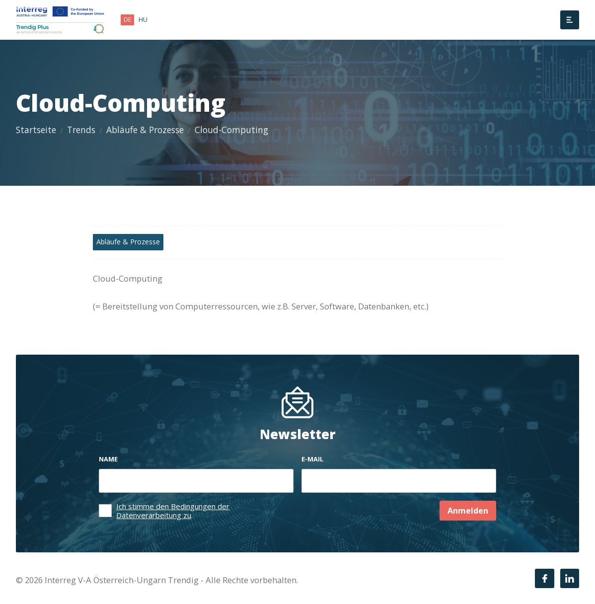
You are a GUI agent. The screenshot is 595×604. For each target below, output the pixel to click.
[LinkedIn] (569, 578)
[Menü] (569, 19)
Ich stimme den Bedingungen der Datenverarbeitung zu (172, 510)
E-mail (312, 458)
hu (143, 19)
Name (108, 458)
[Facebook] (544, 578)
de (128, 19)
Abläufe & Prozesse (145, 130)
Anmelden (467, 510)
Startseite (36, 130)
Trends (81, 130)
